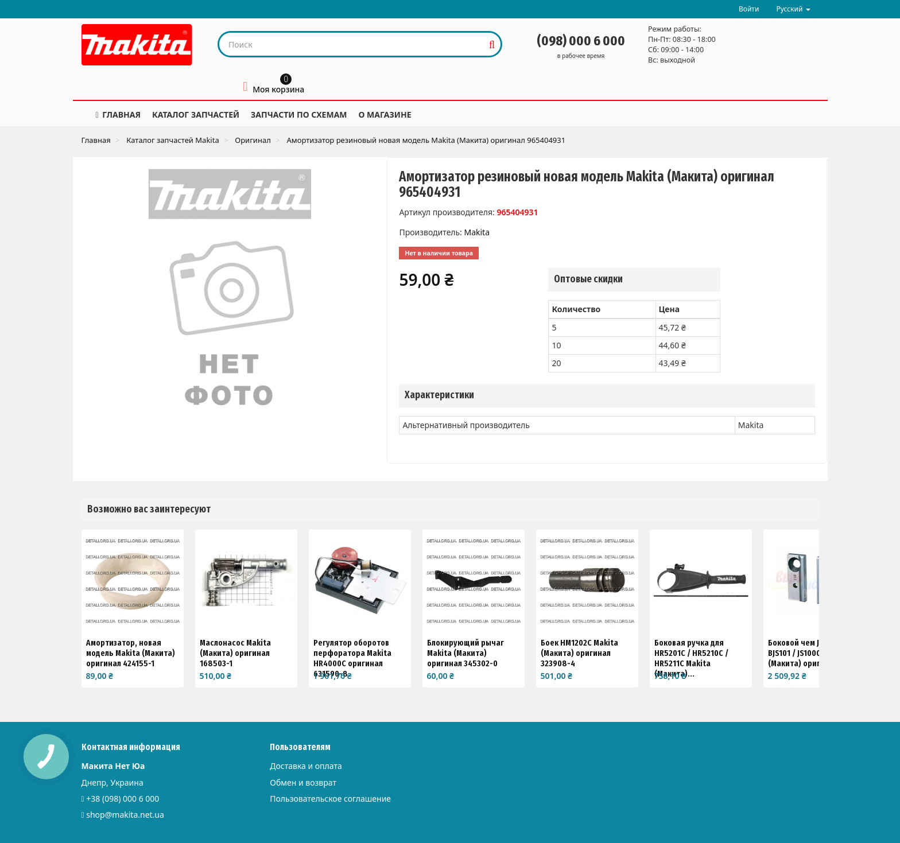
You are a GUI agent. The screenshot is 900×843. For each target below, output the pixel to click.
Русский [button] (793, 9)
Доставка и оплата (306, 765)
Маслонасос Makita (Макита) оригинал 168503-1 (235, 653)
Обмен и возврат (303, 782)
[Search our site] (351, 44)
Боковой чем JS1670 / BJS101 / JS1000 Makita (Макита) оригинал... (807, 653)
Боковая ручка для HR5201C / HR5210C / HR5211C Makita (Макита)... (691, 658)
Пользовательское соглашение (330, 798)
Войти (749, 9)
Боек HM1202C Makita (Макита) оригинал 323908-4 (579, 653)
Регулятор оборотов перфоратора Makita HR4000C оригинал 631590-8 (352, 658)
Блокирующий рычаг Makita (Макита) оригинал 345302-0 (465, 653)
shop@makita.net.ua (125, 814)
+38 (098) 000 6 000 (122, 798)
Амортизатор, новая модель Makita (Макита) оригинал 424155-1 (130, 653)
